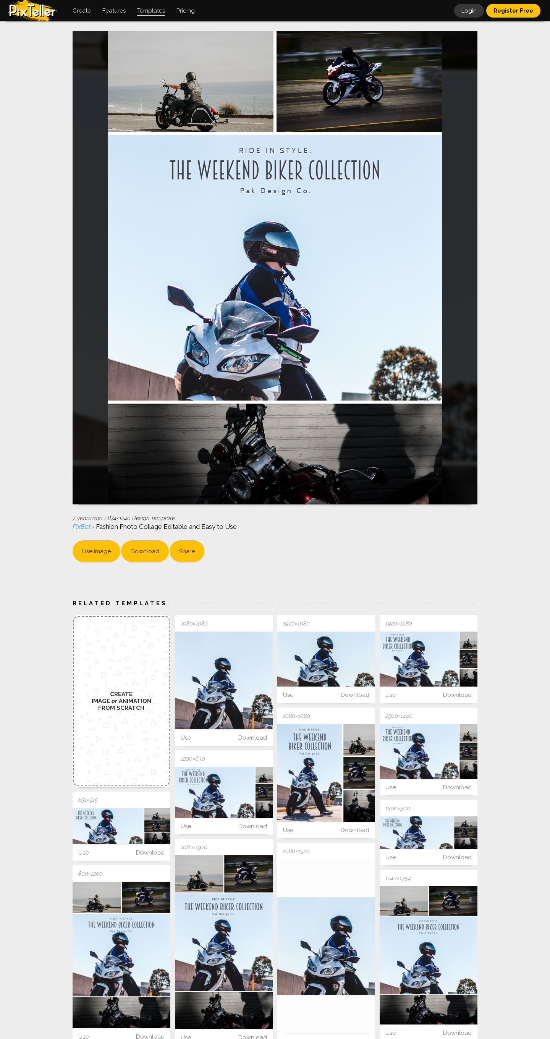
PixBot (82, 526)
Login (469, 10)
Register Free (513, 10)
